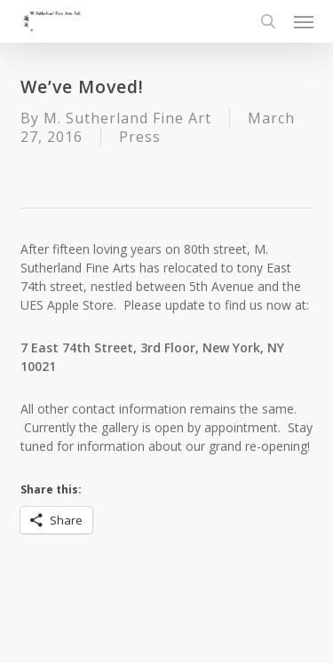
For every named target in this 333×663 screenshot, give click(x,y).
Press (140, 136)
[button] (303, 21)
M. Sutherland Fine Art (127, 118)
